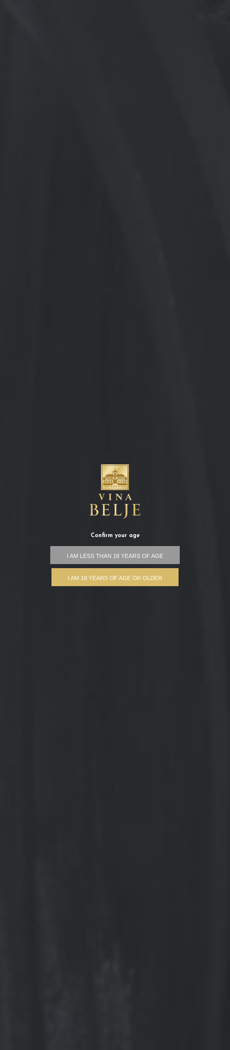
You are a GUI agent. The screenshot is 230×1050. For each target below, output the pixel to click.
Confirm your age (115, 536)
